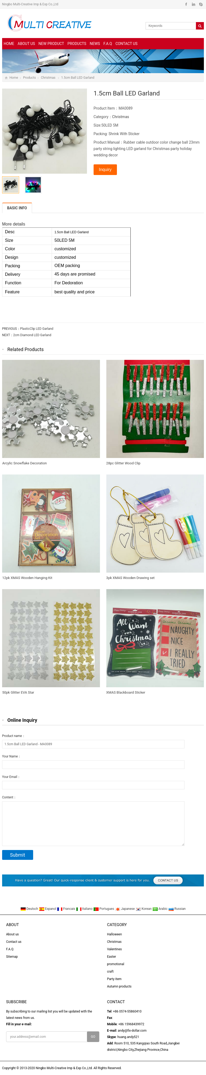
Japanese (125, 909)
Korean (143, 909)
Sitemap (12, 957)
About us (26, 43)
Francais (66, 909)
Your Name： (11, 756)
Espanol (48, 909)
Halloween (114, 934)
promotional (115, 964)
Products (77, 43)
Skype (200, 4)
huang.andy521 (128, 1037)
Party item (114, 979)
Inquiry (105, 169)
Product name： (13, 736)
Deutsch (29, 909)
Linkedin (193, 4)
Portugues (104, 909)
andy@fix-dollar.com (132, 1030)
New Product (51, 43)
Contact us (126, 43)
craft (110, 971)
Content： (9, 797)
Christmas (48, 78)
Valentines (114, 949)
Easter (111, 957)
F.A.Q (107, 43)
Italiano (85, 909)
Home (9, 43)
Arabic (160, 909)
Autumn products (119, 986)
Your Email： (11, 777)
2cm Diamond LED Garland (32, 335)
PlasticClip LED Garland (36, 329)
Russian (177, 909)
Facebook (186, 4)
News (95, 43)
